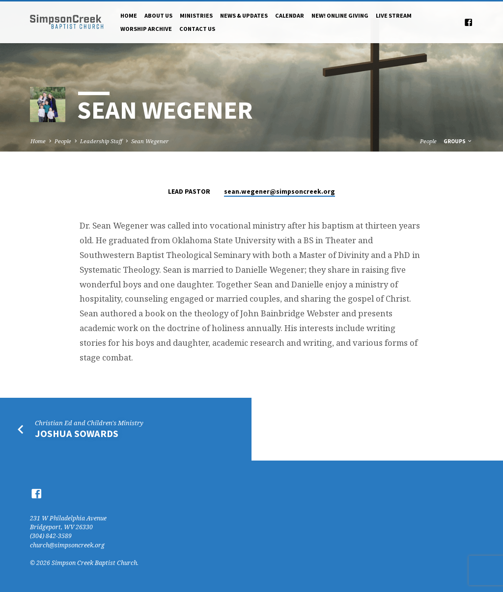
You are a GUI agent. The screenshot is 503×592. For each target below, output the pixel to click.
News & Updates (244, 15)
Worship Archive (146, 28)
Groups (458, 141)
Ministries (196, 15)
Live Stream (394, 15)
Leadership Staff (101, 141)
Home (128, 15)
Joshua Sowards (76, 433)
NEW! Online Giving (339, 15)
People (63, 141)
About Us (158, 15)
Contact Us (197, 28)
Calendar (289, 15)
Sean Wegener (149, 141)
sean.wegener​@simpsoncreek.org (279, 191)
